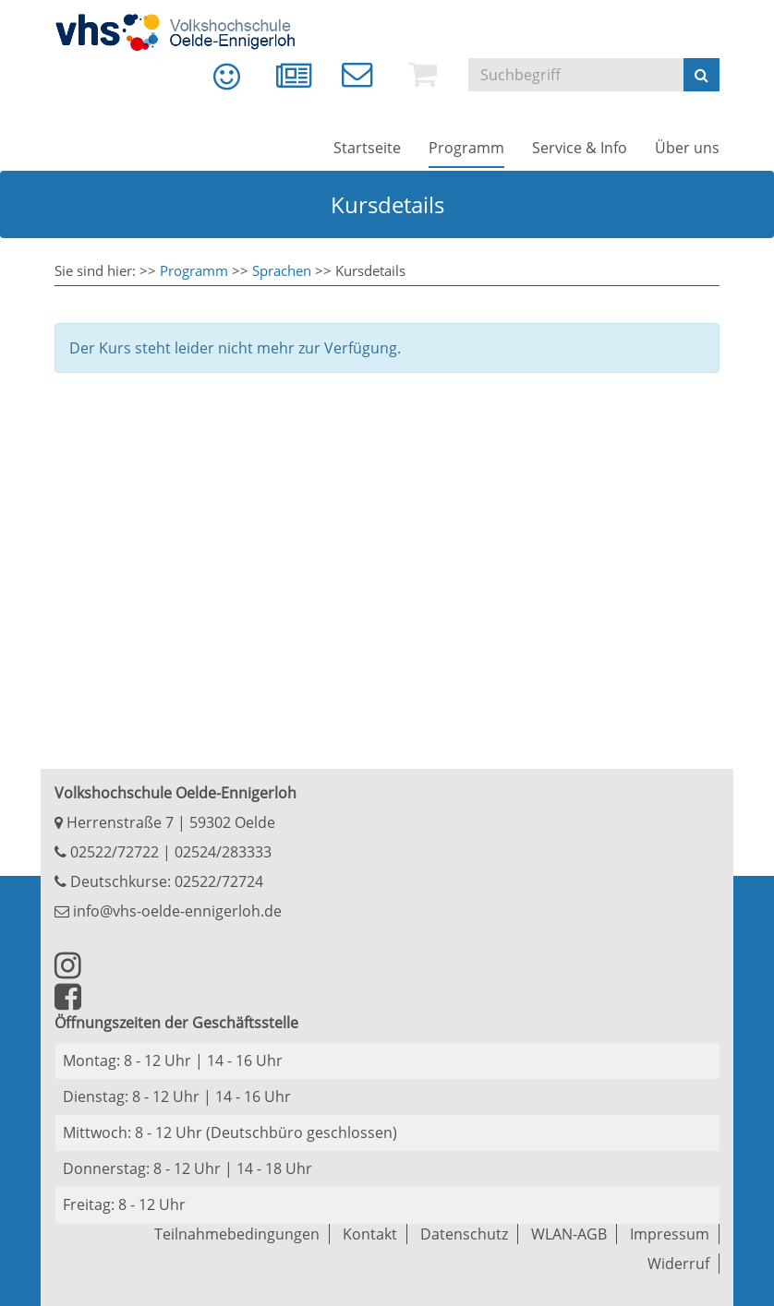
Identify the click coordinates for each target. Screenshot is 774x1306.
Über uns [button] (687, 148)
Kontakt (370, 1234)
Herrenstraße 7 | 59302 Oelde (164, 822)
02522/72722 (113, 852)
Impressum (669, 1234)
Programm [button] (466, 148)
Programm (194, 270)
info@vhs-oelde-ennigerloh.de (168, 911)
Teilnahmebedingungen (237, 1234)
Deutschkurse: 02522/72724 (165, 881)
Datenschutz (464, 1234)
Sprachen (281, 270)
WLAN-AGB (569, 1234)
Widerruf (678, 1263)
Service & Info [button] (579, 148)
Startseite (367, 148)
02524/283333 (223, 852)
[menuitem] (213, 83)
